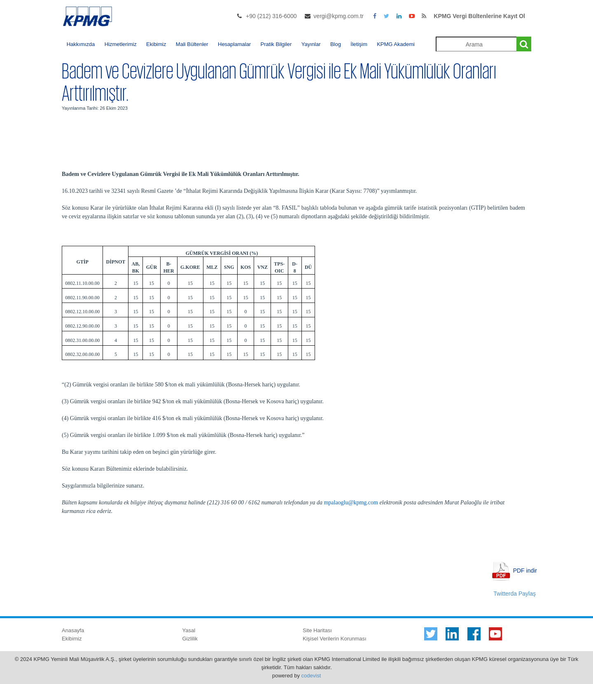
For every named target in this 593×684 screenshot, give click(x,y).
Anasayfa (73, 630)
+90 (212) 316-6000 (271, 16)
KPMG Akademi (396, 44)
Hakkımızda (81, 44)
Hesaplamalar (234, 44)
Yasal (189, 630)
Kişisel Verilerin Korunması (335, 638)
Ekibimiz (156, 44)
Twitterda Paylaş (514, 593)
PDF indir (525, 570)
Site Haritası (317, 630)
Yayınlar (311, 44)
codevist (311, 675)
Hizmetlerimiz (121, 44)
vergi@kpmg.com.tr (338, 16)
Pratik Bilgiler (276, 44)
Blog (335, 44)
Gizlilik (190, 638)
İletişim (358, 44)
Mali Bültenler (192, 44)
